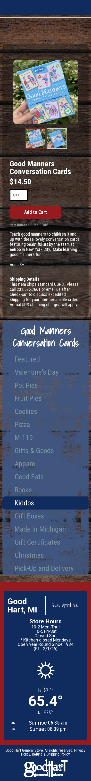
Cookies (26, 411)
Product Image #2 (57, 148)
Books (23, 490)
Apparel (26, 463)
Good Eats (29, 476)
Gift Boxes (29, 516)
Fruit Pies (28, 398)
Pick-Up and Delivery (44, 568)
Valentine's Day (37, 372)
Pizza (22, 424)
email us (53, 289)
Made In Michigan (40, 529)
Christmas (29, 555)
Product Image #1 (35, 148)
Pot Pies (26, 385)
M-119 (24, 437)
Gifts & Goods (34, 450)
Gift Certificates (37, 542)
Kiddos (24, 503)
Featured (27, 359)
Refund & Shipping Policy (51, 754)
